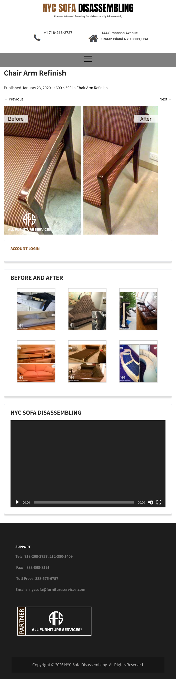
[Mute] (150, 502)
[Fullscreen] (158, 502)
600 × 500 (64, 87)
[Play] (17, 502)
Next (166, 99)
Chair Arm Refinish (92, 87)
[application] (88, 464)
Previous (14, 99)
